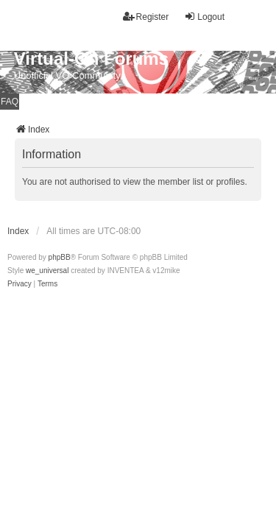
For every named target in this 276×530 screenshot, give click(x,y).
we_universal (47, 270)
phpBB (60, 257)
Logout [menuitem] (204, 16)
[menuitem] (19, 284)
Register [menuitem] (146, 16)
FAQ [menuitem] (9, 101)
